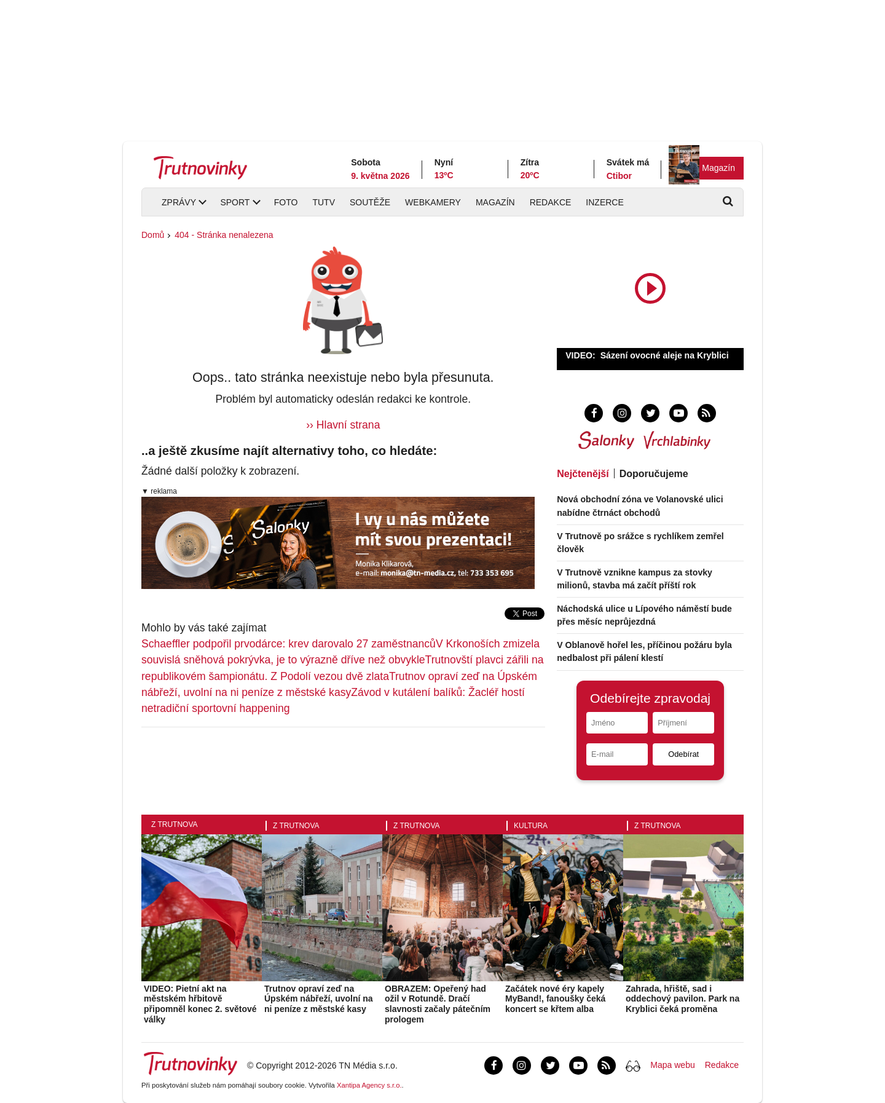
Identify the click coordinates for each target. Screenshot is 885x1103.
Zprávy (179, 202)
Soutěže (370, 202)
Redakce (551, 202)
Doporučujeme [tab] (654, 473)
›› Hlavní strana (343, 425)
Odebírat (683, 754)
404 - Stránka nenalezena (224, 235)
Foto (286, 202)
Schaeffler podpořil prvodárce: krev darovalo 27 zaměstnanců (288, 644)
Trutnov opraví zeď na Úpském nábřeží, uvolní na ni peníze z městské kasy (318, 999)
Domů (152, 235)
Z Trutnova (174, 824)
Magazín (718, 168)
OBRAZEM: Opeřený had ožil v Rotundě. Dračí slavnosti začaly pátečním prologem (437, 1004)
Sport (235, 202)
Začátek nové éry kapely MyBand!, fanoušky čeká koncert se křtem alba (555, 999)
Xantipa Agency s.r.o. (369, 1085)
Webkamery (433, 202)
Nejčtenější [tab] (582, 473)
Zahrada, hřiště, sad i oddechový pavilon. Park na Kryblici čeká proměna (682, 999)
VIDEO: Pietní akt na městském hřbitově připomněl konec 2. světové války (200, 1004)
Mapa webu (672, 1065)
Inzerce (604, 202)
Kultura (531, 825)
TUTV (323, 202)
